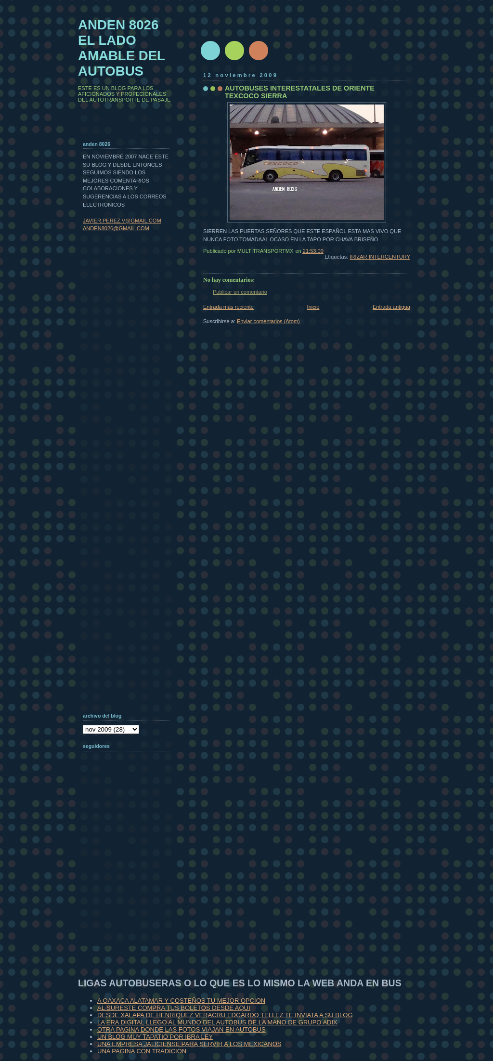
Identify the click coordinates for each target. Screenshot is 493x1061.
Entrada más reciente (228, 307)
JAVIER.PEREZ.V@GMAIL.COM (122, 220)
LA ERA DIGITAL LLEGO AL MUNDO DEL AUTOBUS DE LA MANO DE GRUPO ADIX (217, 1022)
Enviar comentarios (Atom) (268, 321)
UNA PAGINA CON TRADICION (141, 1051)
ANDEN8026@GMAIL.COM (116, 228)
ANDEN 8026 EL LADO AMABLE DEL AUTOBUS (121, 48)
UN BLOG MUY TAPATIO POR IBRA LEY (155, 1036)
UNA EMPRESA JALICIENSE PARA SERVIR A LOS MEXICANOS (189, 1044)
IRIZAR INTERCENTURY (380, 257)
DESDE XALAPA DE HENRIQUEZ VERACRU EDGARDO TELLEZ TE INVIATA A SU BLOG (225, 1015)
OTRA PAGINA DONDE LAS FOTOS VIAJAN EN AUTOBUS (181, 1029)
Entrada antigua (391, 307)
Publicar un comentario (240, 292)
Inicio (313, 307)
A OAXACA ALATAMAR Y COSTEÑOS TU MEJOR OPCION (181, 1000)
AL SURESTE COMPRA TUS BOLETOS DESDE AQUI (173, 1007)
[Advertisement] (131, 883)
